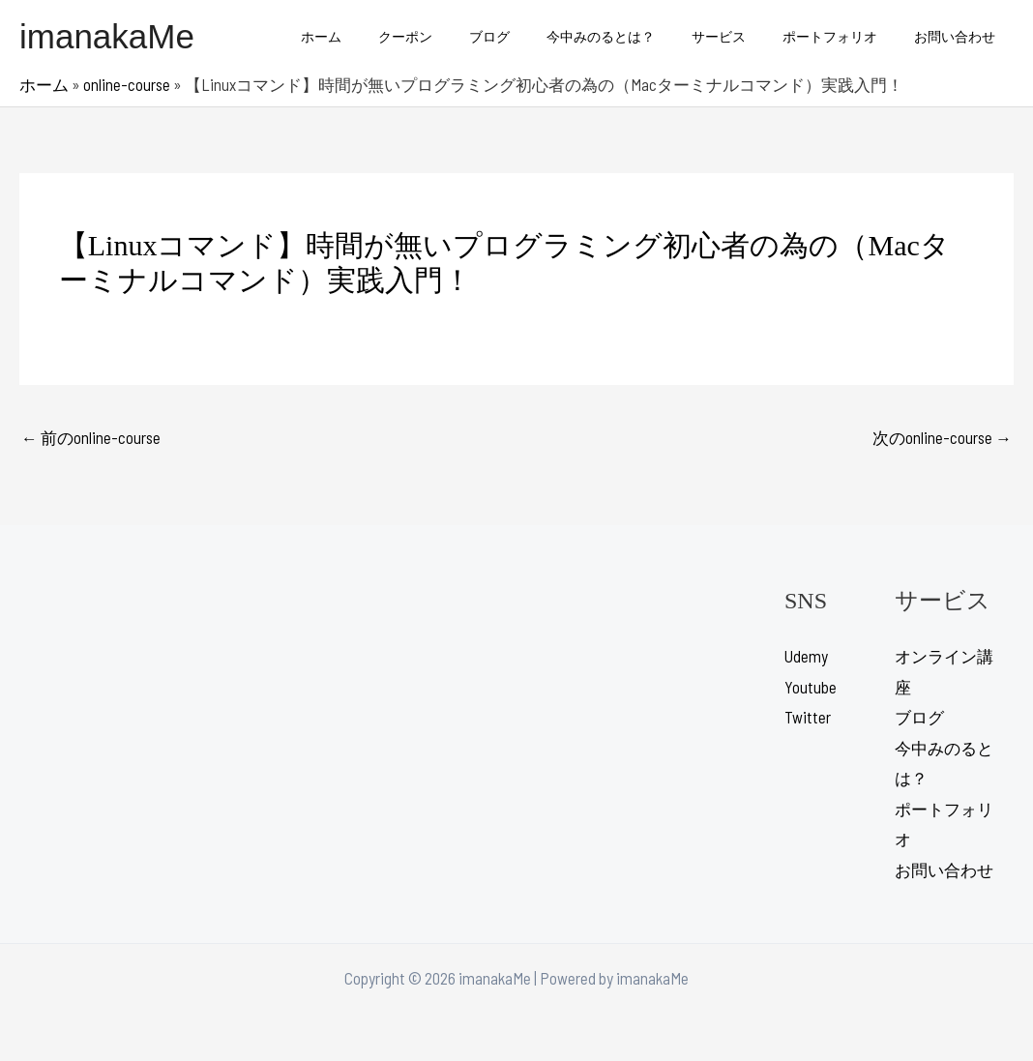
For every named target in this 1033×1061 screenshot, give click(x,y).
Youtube (810, 687)
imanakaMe (106, 36)
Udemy (806, 656)
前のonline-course (91, 437)
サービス (743, 36)
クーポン (458, 36)
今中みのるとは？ (634, 36)
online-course (127, 84)
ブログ (533, 36)
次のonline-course (941, 437)
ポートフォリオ (844, 36)
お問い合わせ (959, 36)
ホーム (384, 36)
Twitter (807, 717)
